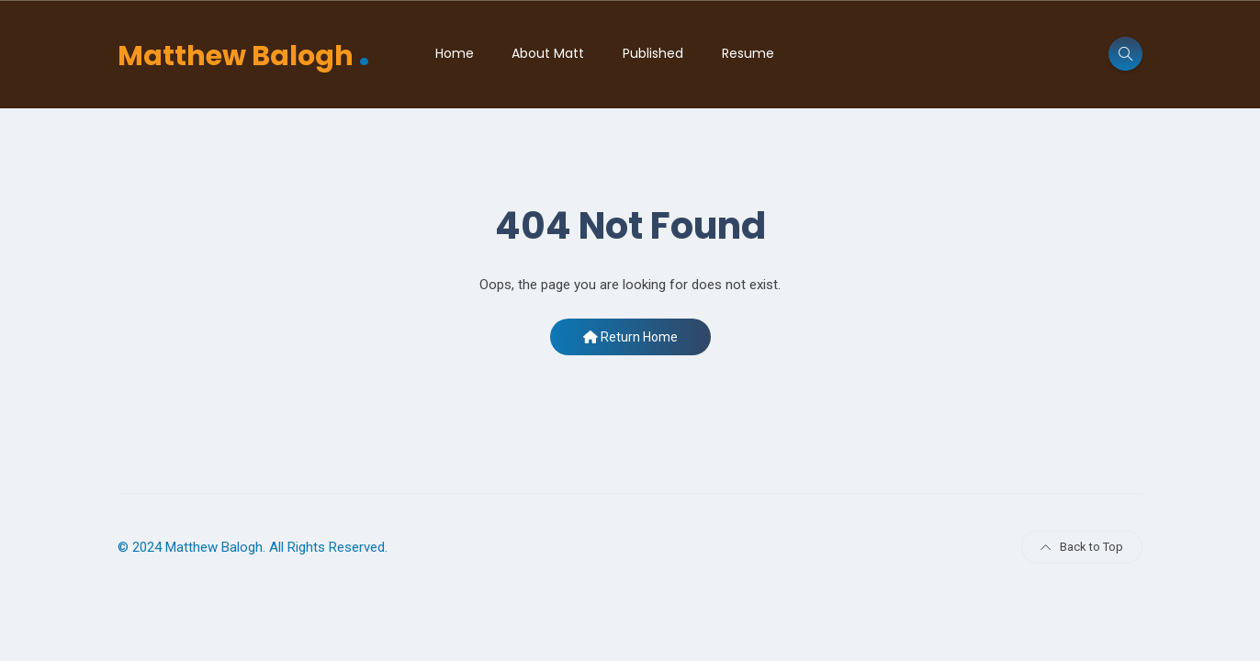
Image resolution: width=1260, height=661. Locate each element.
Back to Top (1082, 547)
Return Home (630, 337)
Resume (748, 53)
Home (454, 53)
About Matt (548, 53)
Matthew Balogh (244, 54)
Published (653, 53)
